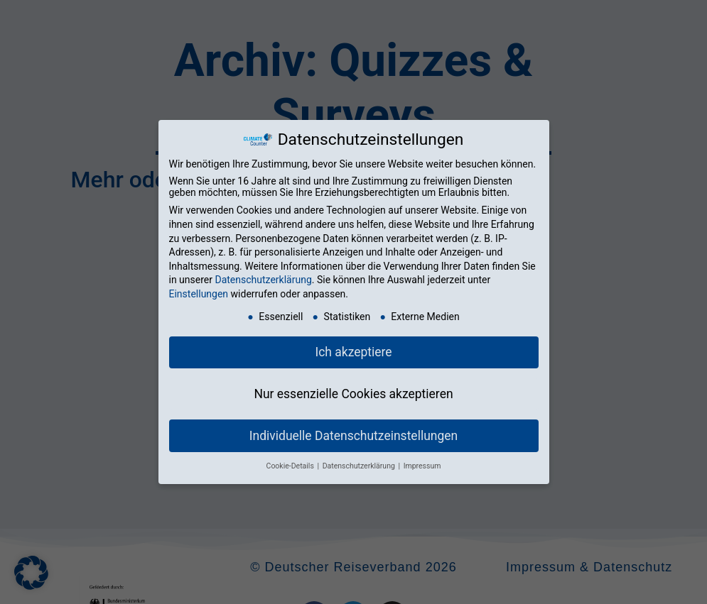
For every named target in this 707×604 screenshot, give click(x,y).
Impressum (422, 466)
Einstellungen (199, 294)
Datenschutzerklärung (263, 279)
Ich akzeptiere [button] (353, 352)
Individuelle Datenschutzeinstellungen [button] (353, 436)
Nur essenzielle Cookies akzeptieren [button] (353, 394)
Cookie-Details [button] (291, 466)
